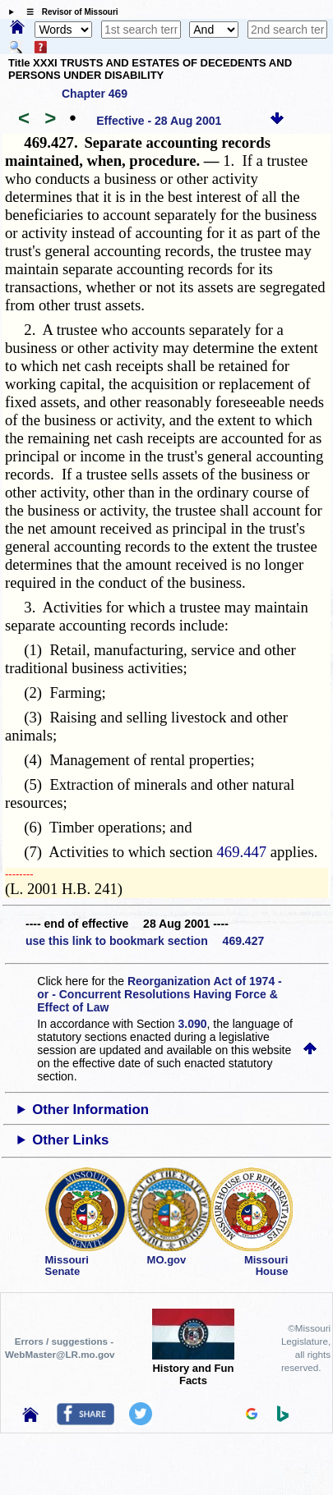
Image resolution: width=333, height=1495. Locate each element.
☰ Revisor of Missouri (68, 11)
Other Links (70, 1140)
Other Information (90, 1109)
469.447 (242, 851)
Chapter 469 (94, 93)
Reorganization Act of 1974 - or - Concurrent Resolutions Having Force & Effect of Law (159, 994)
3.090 (192, 1023)
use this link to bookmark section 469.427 (144, 940)
